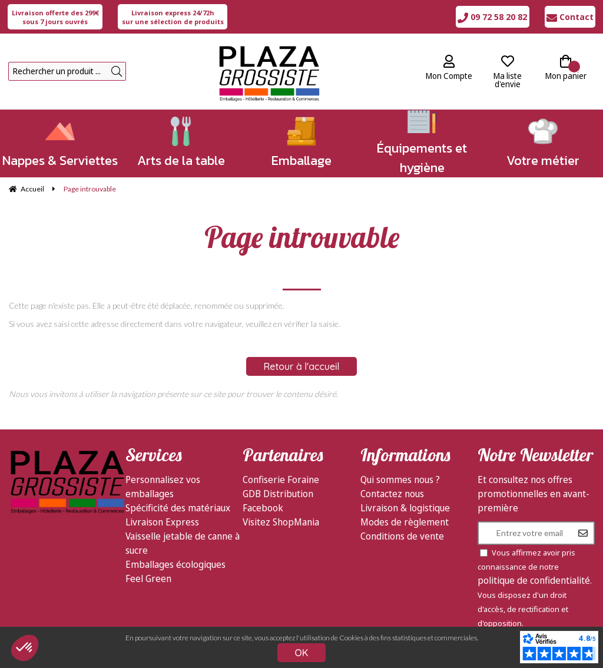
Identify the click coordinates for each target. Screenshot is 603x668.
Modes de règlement (404, 521)
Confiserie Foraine (281, 479)
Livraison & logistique (405, 507)
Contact (570, 16)
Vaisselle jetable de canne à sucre (182, 543)
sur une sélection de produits (173, 17)
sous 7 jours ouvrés (55, 17)
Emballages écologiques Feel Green (175, 571)
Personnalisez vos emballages (162, 486)
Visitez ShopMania (281, 521)
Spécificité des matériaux (177, 507)
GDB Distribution (278, 493)
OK (302, 653)
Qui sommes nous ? (400, 479)
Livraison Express (162, 521)
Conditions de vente (402, 536)
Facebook (263, 507)
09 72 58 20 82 (492, 16)
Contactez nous (392, 493)
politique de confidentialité (534, 580)
